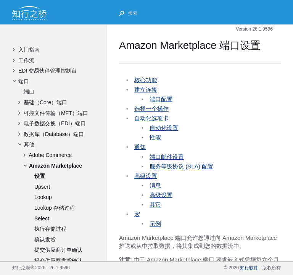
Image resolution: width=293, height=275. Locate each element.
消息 (155, 185)
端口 (23, 81)
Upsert (42, 187)
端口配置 (161, 99)
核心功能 (145, 80)
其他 (29, 144)
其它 (155, 204)
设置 (39, 176)
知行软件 (249, 267)
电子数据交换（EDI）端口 (55, 123)
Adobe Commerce (50, 155)
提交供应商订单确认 (58, 250)
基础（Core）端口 (45, 102)
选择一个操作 (151, 108)
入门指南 (29, 50)
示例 (155, 223)
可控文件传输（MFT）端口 (56, 113)
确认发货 (45, 239)
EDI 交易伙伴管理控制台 (47, 71)
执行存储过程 (50, 229)
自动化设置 (164, 128)
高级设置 (145, 176)
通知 (140, 147)
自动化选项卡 (151, 118)
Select (41, 218)
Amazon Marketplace (55, 166)
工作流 (26, 60)
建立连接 (145, 89)
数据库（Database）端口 (54, 134)
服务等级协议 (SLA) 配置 (181, 166)
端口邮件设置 (167, 157)
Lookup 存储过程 (54, 208)
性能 (155, 137)
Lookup (43, 197)
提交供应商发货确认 (58, 260)
